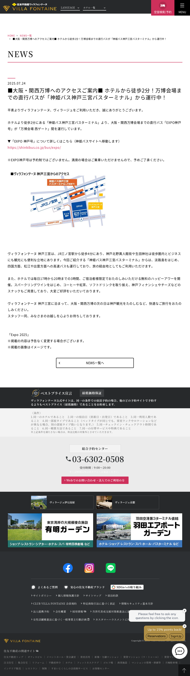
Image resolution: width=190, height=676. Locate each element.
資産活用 (85, 656)
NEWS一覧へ (95, 362)
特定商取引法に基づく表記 (99, 603)
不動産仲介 (55, 662)
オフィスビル (35, 656)
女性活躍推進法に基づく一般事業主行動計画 (60, 619)
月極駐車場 (171, 662)
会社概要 (60, 611)
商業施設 (122, 662)
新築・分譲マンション (107, 656)
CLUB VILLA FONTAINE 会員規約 (55, 603)
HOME (11, 35)
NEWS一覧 (26, 35)
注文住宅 (9, 662)
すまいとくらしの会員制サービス (69, 668)
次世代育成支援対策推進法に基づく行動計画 (119, 611)
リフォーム (38, 662)
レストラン (31, 668)
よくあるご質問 (48, 587)
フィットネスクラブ (88, 662)
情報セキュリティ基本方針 (137, 603)
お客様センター (100, 668)
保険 (44, 668)
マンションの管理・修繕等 (146, 662)
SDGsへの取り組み (129, 587)
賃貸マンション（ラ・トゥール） (141, 656)
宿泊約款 (113, 595)
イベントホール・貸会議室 (61, 656)
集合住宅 (23, 662)
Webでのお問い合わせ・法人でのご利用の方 (95, 480)
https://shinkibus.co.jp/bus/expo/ (34, 147)
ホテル (69, 662)
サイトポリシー (42, 595)
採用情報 (77, 611)
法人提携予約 (41, 611)
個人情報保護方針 (68, 595)
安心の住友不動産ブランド (87, 587)
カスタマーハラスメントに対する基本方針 (120, 619)
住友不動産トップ (13, 656)
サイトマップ (93, 595)
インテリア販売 (12, 668)
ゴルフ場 (108, 662)
